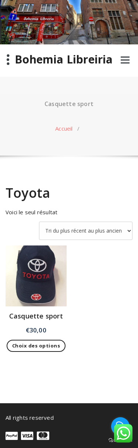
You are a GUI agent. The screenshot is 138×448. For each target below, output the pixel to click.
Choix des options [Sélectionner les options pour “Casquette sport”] (36, 345)
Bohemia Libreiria (64, 59)
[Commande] (85, 231)
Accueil (63, 128)
